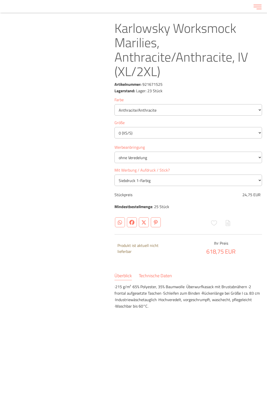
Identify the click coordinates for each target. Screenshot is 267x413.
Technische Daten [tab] (155, 276)
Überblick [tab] (123, 276)
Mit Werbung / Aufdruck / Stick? (142, 170)
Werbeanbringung (129, 147)
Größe (119, 123)
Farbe (119, 100)
